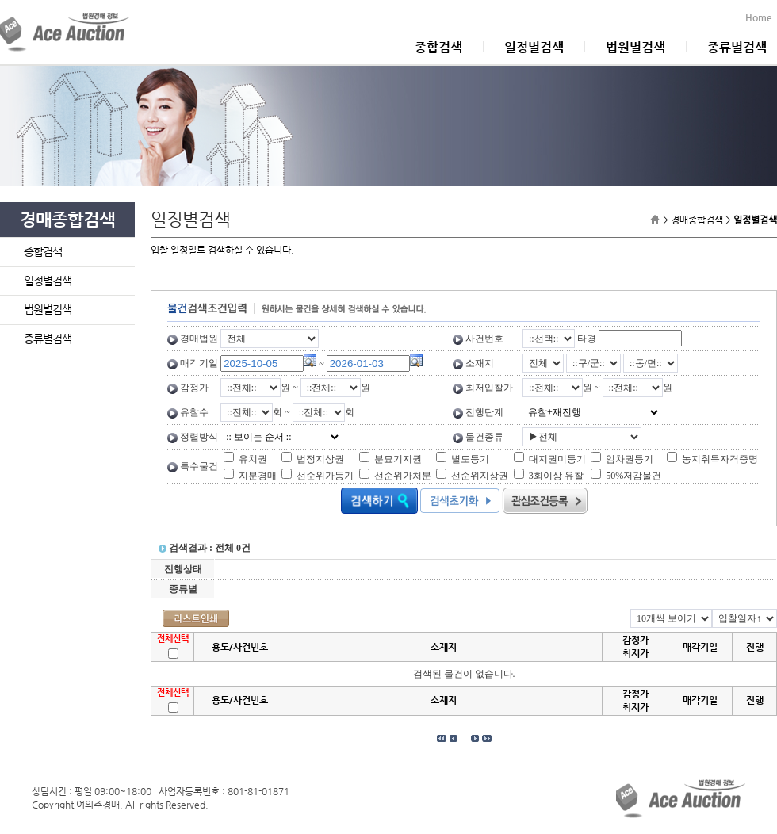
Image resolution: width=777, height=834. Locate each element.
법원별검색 (635, 47)
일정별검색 (534, 47)
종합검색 (438, 47)
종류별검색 (737, 47)
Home (761, 17)
